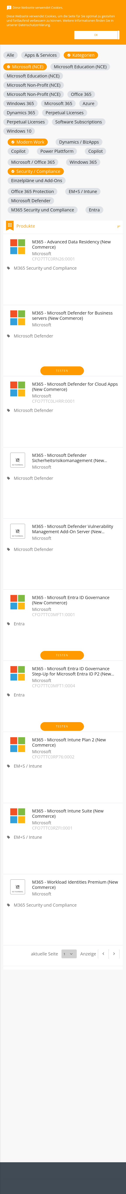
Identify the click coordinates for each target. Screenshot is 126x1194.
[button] (10, 55)
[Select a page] (69, 954)
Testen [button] (62, 371)
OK (96, 35)
